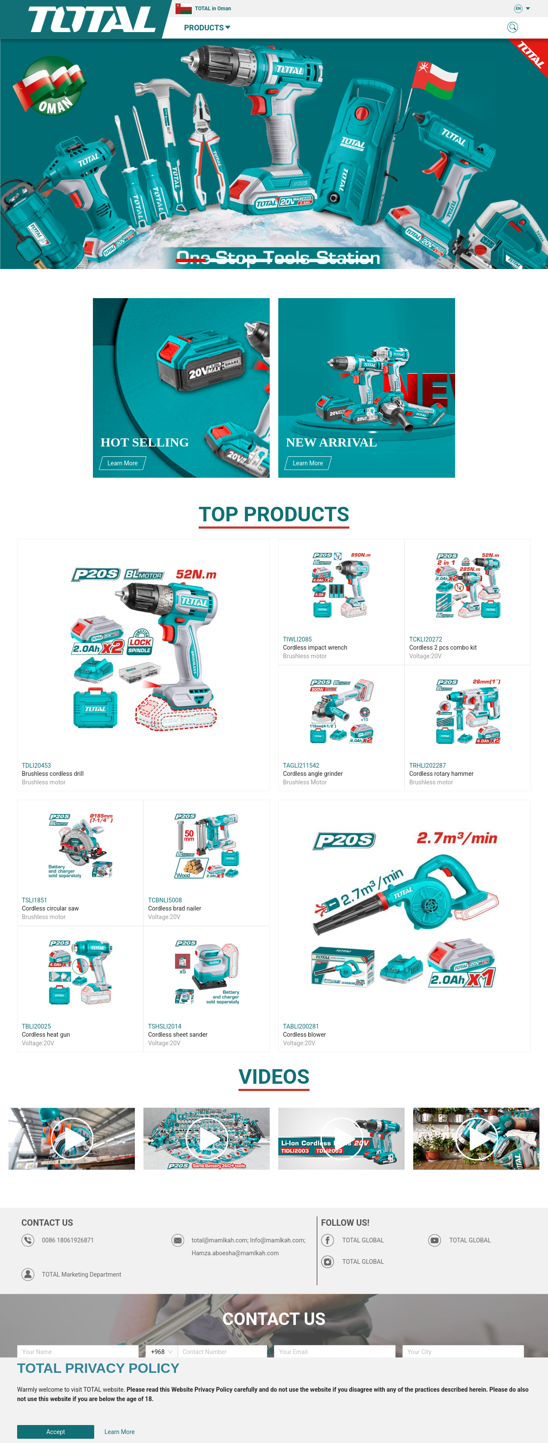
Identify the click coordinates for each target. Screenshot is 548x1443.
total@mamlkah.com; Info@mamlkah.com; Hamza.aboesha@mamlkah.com (249, 1247)
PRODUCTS (208, 27)
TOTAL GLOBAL (363, 1240)
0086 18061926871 (68, 1240)
